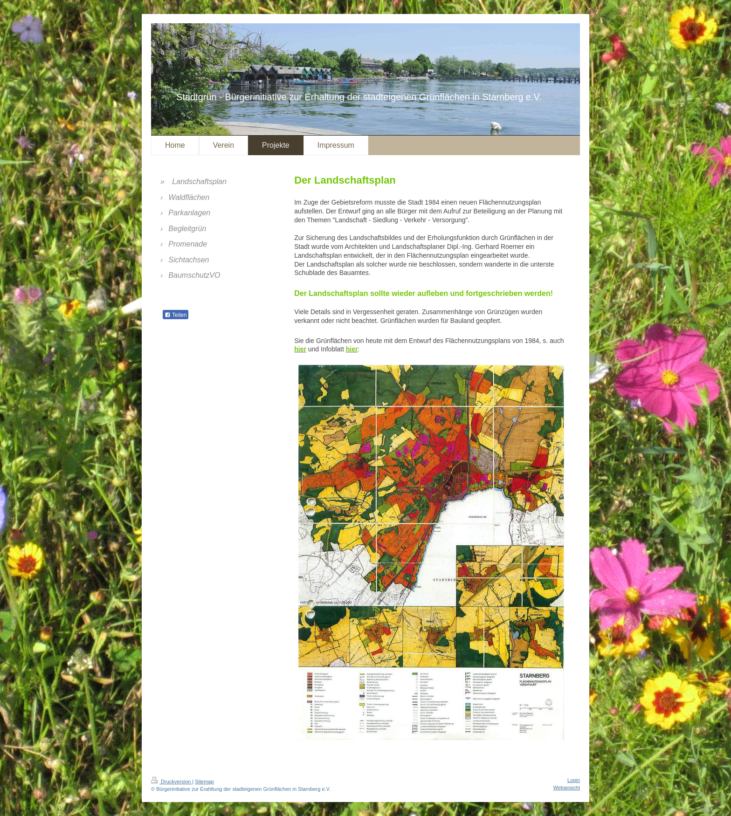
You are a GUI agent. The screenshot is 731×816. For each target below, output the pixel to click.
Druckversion (171, 781)
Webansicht (566, 787)
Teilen (175, 315)
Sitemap (204, 781)
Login (573, 780)
